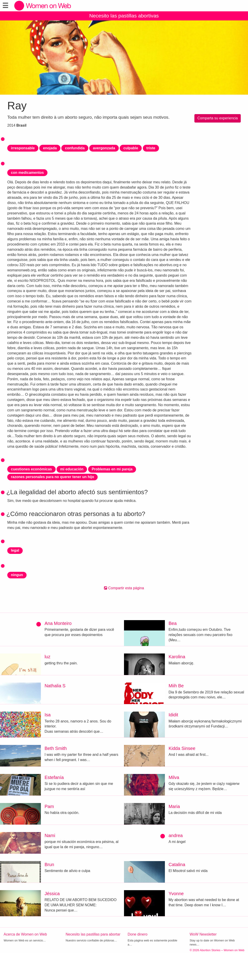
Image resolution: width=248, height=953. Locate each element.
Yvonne (176, 893)
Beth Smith (56, 748)
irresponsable (23, 148)
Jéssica (52, 893)
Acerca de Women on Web (25, 934)
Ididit (173, 714)
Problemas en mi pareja (112, 469)
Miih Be (176, 685)
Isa (48, 714)
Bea (173, 623)
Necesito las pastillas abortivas (124, 16)
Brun (49, 864)
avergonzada (104, 148)
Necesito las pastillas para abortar (93, 934)
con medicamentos (27, 172)
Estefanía (54, 777)
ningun (17, 575)
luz (47, 656)
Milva (174, 777)
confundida (74, 148)
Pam (49, 806)
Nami (50, 835)
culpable (130, 148)
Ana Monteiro (58, 623)
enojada (50, 148)
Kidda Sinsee (182, 748)
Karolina (177, 656)
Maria (174, 806)
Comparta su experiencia (217, 118)
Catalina (177, 864)
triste (150, 148)
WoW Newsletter (203, 934)
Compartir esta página (124, 588)
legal (15, 550)
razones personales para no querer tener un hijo (52, 477)
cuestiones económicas (31, 469)
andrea (176, 835)
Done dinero (137, 934)
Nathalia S (55, 685)
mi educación (71, 469)
